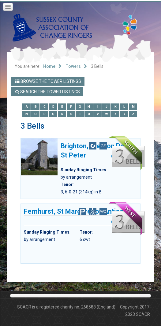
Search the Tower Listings (47, 91)
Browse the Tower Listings (48, 81)
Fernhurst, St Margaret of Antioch (75, 211)
